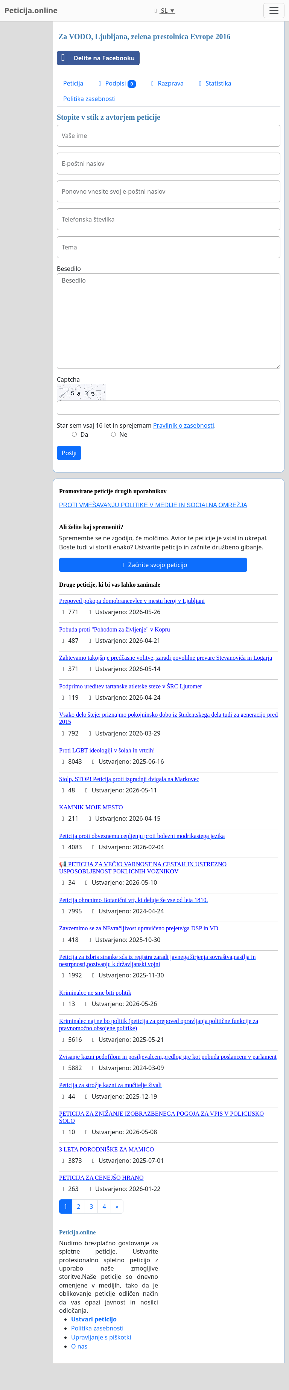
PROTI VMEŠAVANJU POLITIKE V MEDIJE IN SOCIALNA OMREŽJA (153, 505)
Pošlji (69, 453)
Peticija (73, 83)
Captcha (68, 379)
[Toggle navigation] (273, 10)
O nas (79, 1346)
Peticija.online (31, 10)
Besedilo (69, 269)
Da (84, 434)
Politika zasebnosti (89, 99)
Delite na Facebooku (96, 58)
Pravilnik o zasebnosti (183, 425)
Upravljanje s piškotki (101, 1337)
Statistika (213, 83)
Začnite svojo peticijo (153, 565)
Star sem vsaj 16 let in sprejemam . (136, 425)
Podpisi (116, 83)
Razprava (166, 83)
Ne (123, 434)
